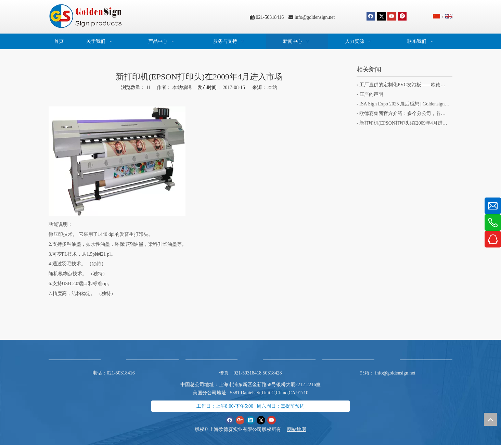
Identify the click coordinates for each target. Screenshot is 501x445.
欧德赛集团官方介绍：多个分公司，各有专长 (404, 113)
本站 (272, 87)
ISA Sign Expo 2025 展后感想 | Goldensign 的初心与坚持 (404, 103)
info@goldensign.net (315, 17)
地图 (301, 429)
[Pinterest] (402, 16)
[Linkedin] (250, 420)
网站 (292, 429)
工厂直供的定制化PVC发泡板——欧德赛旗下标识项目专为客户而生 (404, 84)
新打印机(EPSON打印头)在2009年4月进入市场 (404, 123)
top (490, 419)
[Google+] (240, 420)
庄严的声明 (371, 94)
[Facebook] (371, 16)
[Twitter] (381, 16)
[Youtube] (391, 16)
